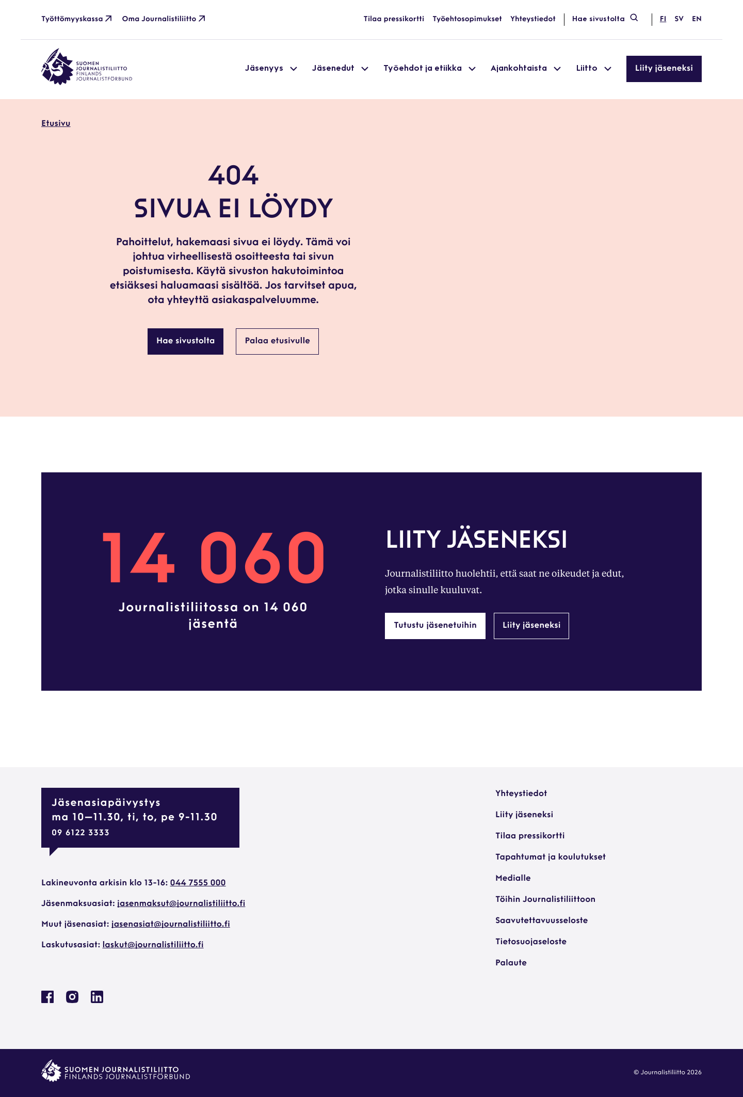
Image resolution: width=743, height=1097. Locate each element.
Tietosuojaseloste (531, 942)
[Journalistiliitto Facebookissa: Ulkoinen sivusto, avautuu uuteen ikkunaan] (47, 1001)
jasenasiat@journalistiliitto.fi (170, 924)
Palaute (511, 963)
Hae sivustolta (605, 19)
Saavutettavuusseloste (541, 921)
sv (679, 19)
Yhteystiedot (533, 19)
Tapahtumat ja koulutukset (550, 857)
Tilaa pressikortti (394, 19)
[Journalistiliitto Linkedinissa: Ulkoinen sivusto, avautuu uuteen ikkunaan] (97, 1001)
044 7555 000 (198, 883)
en (697, 19)
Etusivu (56, 124)
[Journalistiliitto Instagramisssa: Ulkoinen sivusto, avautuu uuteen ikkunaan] (72, 1001)
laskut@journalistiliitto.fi (153, 945)
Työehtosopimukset (467, 19)
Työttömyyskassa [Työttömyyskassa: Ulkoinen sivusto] (77, 19)
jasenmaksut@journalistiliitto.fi (181, 904)
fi (663, 19)
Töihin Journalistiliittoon (545, 900)
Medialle (513, 879)
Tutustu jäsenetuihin (435, 626)
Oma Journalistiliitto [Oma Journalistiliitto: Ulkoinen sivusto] (164, 19)
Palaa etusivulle (277, 341)
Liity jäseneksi (664, 69)
